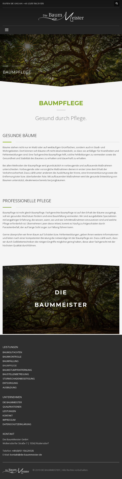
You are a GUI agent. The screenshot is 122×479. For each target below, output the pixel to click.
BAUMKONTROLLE (12, 356)
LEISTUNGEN (9, 411)
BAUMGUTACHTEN (12, 352)
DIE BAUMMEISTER (12, 402)
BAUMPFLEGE (10, 365)
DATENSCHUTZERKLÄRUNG (17, 424)
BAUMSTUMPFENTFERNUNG (17, 369)
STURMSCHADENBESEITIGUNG (19, 378)
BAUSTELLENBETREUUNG (16, 374)
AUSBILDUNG (10, 387)
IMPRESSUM (9, 419)
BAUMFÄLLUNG (10, 361)
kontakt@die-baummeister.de (26, 454)
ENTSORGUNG (10, 383)
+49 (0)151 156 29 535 (23, 450)
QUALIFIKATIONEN (12, 406)
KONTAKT (8, 415)
